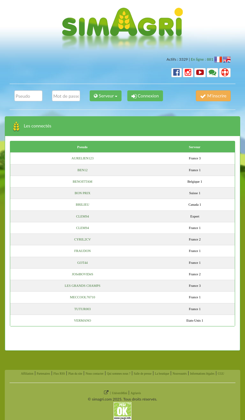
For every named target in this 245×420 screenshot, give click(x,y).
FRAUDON (82, 251)
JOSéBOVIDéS (82, 274)
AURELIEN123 (82, 158)
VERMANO (82, 320)
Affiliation (27, 373)
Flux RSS (59, 373)
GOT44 (82, 262)
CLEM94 (82, 216)
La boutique (162, 373)
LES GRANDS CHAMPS (82, 285)
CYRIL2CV (82, 239)
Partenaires (43, 373)
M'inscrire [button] (213, 95)
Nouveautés (180, 373)
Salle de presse (142, 373)
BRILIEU (82, 204)
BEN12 (83, 170)
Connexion (145, 95)
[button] (176, 72)
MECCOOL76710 (82, 297)
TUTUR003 (82, 309)
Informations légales (202, 373)
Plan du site (75, 373)
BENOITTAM (83, 181)
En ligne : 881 (202, 59)
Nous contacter (94, 373)
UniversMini (119, 393)
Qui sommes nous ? (118, 373)
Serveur (194, 147)
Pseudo (82, 147)
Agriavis (135, 393)
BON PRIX (82, 193)
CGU (221, 373)
